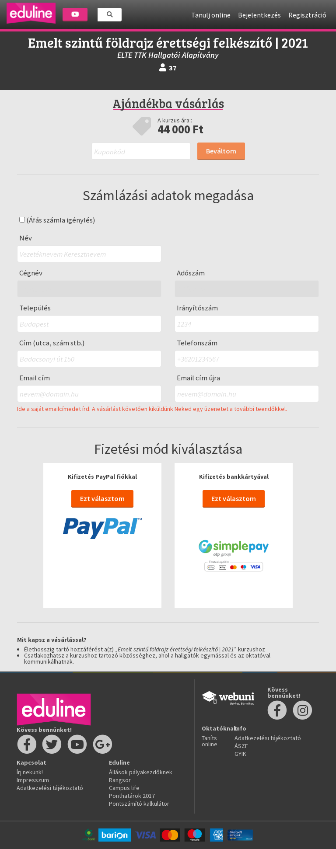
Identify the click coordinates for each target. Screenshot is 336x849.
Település (35, 308)
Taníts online (209, 741)
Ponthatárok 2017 (132, 796)
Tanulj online (211, 14)
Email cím (34, 378)
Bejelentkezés (259, 14)
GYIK (240, 754)
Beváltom (221, 150)
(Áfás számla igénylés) (57, 220)
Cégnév (30, 273)
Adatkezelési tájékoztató (50, 788)
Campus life (124, 788)
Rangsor (120, 780)
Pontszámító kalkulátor (139, 803)
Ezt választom (102, 498)
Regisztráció (307, 14)
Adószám (191, 273)
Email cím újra (198, 378)
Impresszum (33, 780)
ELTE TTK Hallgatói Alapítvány (168, 55)
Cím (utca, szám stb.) (52, 343)
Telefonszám (197, 343)
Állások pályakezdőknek (140, 772)
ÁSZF (241, 746)
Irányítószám (197, 308)
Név (25, 238)
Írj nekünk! (30, 772)
